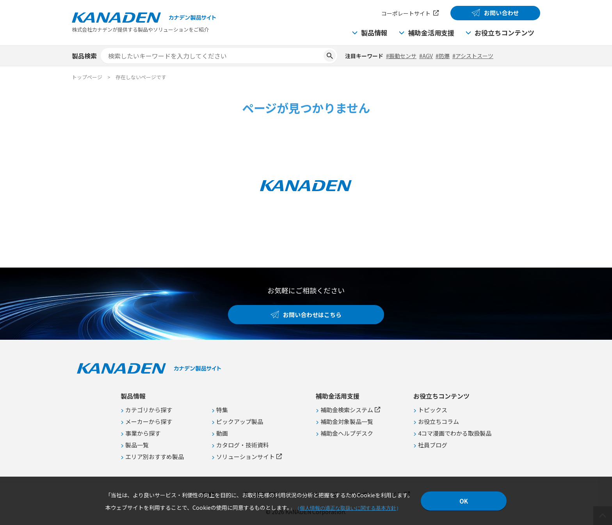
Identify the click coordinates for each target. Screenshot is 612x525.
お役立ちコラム (438, 421)
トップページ (87, 77)
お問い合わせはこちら (312, 314)
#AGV (426, 56)
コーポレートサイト (406, 13)
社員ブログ (432, 445)
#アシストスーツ (472, 56)
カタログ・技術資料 (242, 445)
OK (463, 501)
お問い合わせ (501, 13)
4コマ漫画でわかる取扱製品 (454, 433)
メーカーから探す (148, 421)
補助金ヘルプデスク (346, 433)
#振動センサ (401, 56)
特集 (222, 410)
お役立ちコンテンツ (504, 32)
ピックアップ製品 (239, 421)
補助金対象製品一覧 (346, 421)
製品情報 (374, 32)
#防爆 (443, 56)
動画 (222, 433)
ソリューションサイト (245, 456)
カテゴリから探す (148, 410)
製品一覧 (137, 445)
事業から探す (142, 433)
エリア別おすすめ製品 (154, 456)
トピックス (432, 410)
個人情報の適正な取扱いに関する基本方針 (348, 508)
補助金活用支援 (431, 32)
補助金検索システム (346, 410)
